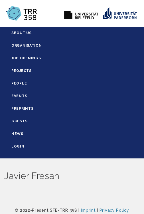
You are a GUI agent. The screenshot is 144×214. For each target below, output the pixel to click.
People (19, 83)
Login (18, 146)
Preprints (22, 109)
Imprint (88, 210)
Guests (19, 121)
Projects (21, 71)
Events (19, 96)
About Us (21, 33)
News (17, 134)
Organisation (26, 46)
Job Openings (26, 58)
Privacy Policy (114, 210)
